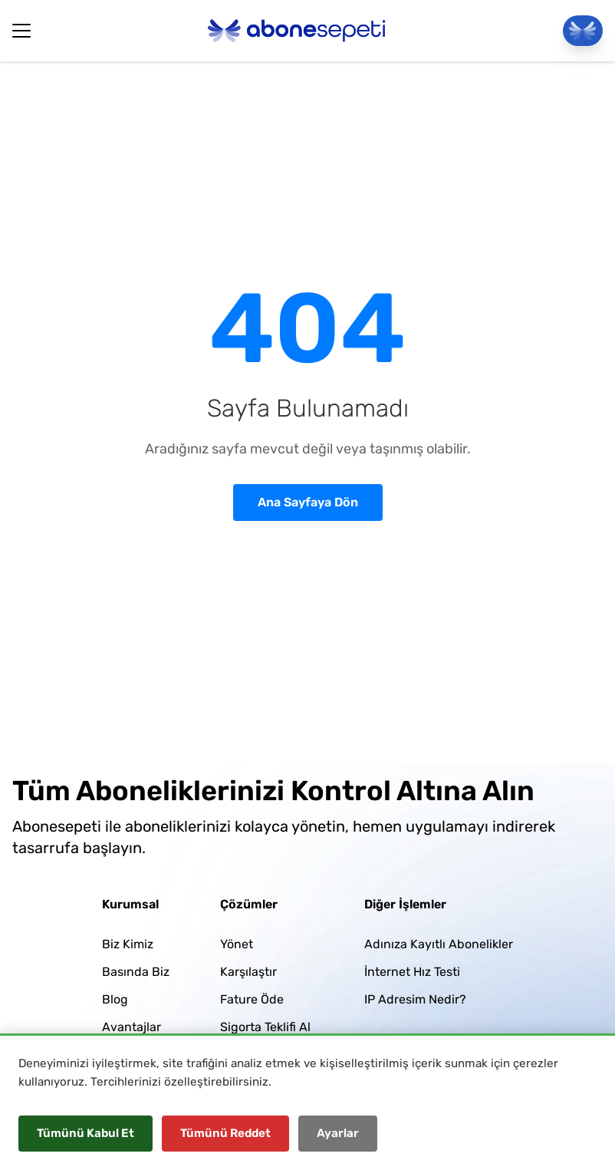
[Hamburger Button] (21, 30)
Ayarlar (338, 1133)
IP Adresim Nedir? (415, 999)
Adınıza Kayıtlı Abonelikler (438, 944)
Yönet (236, 944)
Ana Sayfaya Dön (308, 502)
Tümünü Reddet (225, 1133)
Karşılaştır (248, 971)
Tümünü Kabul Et (85, 1133)
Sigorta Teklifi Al (265, 1027)
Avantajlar (131, 1027)
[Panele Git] (583, 30)
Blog (115, 999)
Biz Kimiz (127, 944)
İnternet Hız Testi (412, 971)
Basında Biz (135, 971)
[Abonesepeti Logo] (297, 30)
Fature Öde (252, 999)
